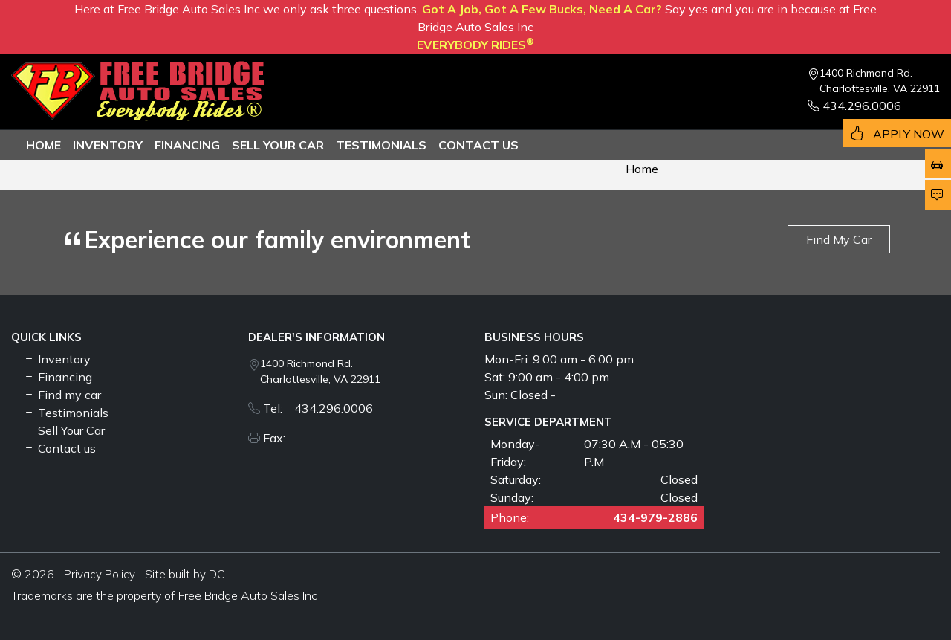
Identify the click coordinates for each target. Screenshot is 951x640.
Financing (187, 145)
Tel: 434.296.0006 (318, 408)
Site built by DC (184, 574)
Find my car (62, 394)
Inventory (108, 145)
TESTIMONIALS (381, 145)
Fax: (278, 437)
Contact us (478, 145)
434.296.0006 (854, 105)
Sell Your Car (278, 145)
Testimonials (65, 412)
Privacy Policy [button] (99, 574)
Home (43, 145)
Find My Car (839, 239)
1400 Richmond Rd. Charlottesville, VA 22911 (879, 80)
